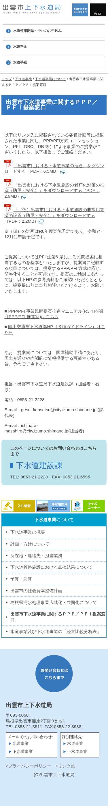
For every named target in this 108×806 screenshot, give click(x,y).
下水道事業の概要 (27, 532)
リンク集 (66, 765)
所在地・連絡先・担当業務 (36, 555)
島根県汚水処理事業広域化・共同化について (53, 602)
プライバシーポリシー (29, 765)
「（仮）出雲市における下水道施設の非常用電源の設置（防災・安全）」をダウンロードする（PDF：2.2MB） (54, 215)
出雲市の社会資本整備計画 (36, 590)
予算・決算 (21, 578)
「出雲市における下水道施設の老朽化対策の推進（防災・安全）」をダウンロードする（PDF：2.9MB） (54, 190)
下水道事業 (23, 751)
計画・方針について (29, 543)
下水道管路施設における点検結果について (51, 567)
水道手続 (20, 62)
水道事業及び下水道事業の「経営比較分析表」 (55, 631)
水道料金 (20, 47)
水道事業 (21, 743)
